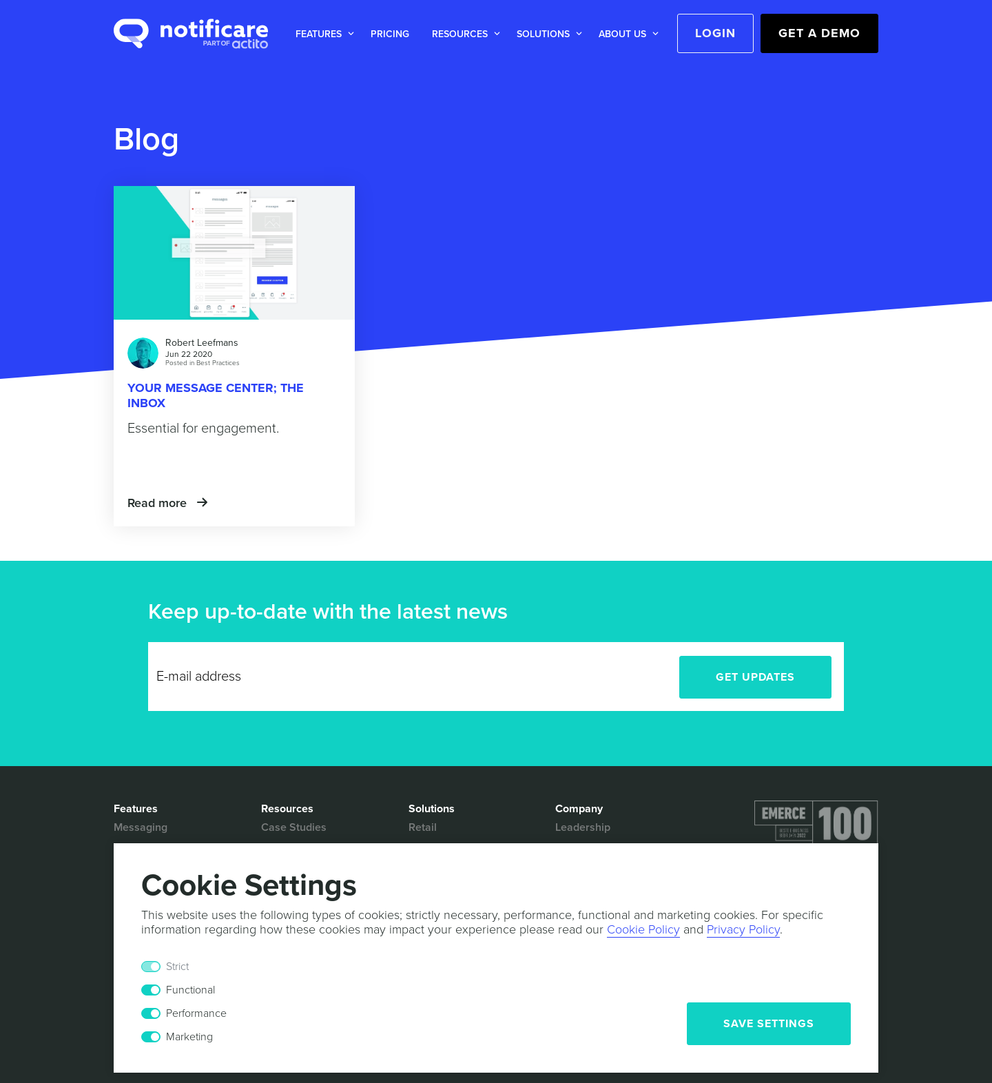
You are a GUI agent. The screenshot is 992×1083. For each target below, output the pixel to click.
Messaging (140, 827)
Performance (196, 1013)
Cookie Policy (643, 929)
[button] (322, 34)
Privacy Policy (743, 929)
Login (715, 33)
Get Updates (755, 677)
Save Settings (768, 1024)
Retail (423, 827)
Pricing (390, 34)
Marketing (189, 1037)
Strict (177, 966)
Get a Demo (819, 33)
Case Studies (294, 827)
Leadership (582, 827)
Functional (190, 990)
